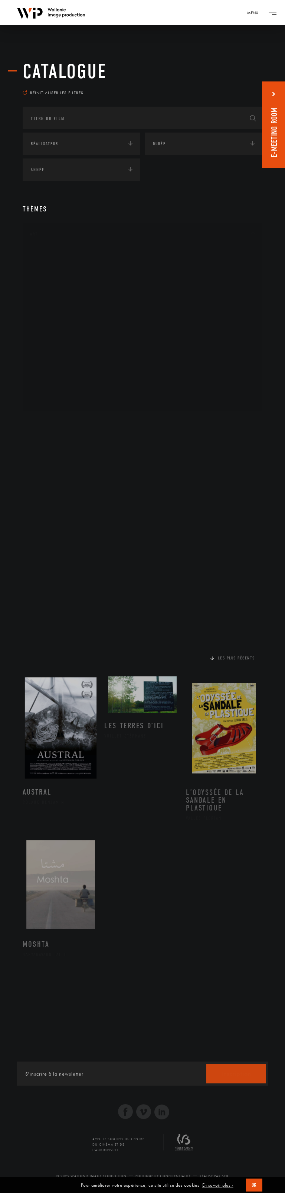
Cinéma (47, 291)
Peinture (48, 350)
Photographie (55, 374)
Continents (43, 422)
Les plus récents (236, 658)
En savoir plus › (217, 1185)
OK (254, 1185)
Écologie (40, 445)
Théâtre (47, 397)
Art (34, 234)
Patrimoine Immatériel (66, 338)
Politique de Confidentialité (163, 1176)
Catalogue (65, 71)
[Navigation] (255, 12)
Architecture (54, 256)
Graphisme (51, 303)
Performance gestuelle (67, 362)
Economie (41, 468)
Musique (48, 327)
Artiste (46, 280)
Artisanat (50, 268)
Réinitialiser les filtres (53, 92)
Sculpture (50, 386)
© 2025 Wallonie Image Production (91, 1176)
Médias (38, 491)
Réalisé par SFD (214, 1176)
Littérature (51, 315)
